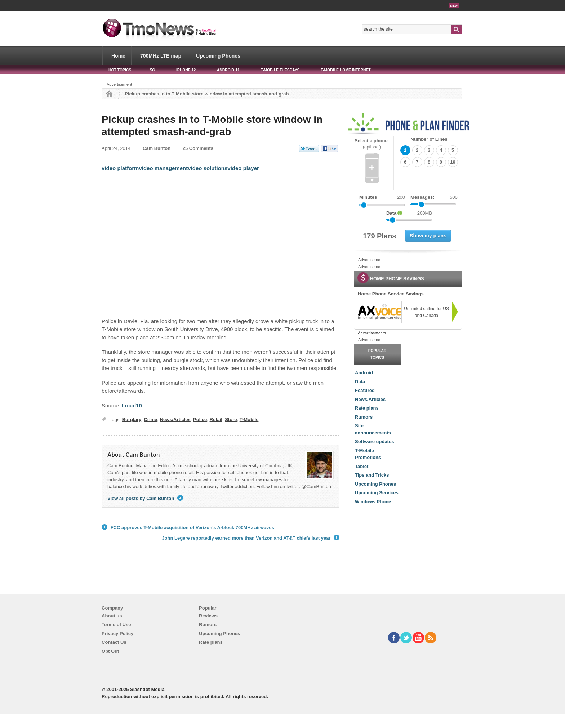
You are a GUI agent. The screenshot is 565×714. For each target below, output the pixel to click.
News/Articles (175, 419)
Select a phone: (372, 144)
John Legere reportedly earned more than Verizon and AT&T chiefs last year (250, 538)
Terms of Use (116, 624)
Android (364, 372)
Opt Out (110, 651)
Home (118, 56)
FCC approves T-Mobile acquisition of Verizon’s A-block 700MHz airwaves (188, 527)
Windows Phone (373, 501)
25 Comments (198, 148)
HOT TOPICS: (120, 70)
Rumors (364, 417)
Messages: (434, 197)
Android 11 (228, 70)
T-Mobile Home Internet (346, 70)
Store (231, 419)
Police (200, 419)
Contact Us (114, 642)
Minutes (368, 197)
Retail (216, 419)
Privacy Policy (117, 633)
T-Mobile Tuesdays (280, 70)
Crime (150, 419)
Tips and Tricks (372, 475)
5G (152, 70)
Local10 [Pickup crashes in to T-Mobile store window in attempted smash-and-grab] (132, 405)
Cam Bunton (156, 148)
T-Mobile (249, 419)
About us (112, 616)
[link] (379, 312)
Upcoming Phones (218, 56)
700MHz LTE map (160, 56)
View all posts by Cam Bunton (145, 498)
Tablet (361, 466)
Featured (365, 390)
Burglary (131, 419)
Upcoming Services (377, 492)
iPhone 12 (186, 70)
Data (360, 381)
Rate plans (367, 408)
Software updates (374, 441)
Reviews (208, 616)
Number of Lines (429, 139)
